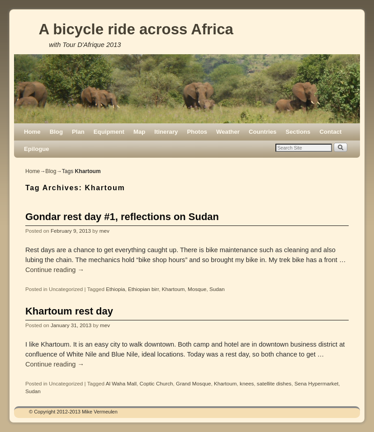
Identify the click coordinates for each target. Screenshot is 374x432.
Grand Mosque (193, 383)
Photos (197, 131)
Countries (263, 131)
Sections (297, 131)
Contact (330, 131)
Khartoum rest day (69, 311)
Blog (56, 131)
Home (32, 131)
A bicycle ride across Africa (135, 29)
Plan (78, 131)
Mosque (197, 289)
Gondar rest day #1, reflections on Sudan (122, 216)
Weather (228, 131)
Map (139, 131)
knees (247, 383)
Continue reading (54, 269)
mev (104, 231)
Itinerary (166, 131)
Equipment (109, 131)
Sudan (217, 289)
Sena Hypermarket (316, 383)
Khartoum (173, 289)
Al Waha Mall (121, 383)
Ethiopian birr (143, 289)
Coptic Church (156, 383)
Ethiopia (115, 289)
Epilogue (36, 149)
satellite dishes (274, 383)
